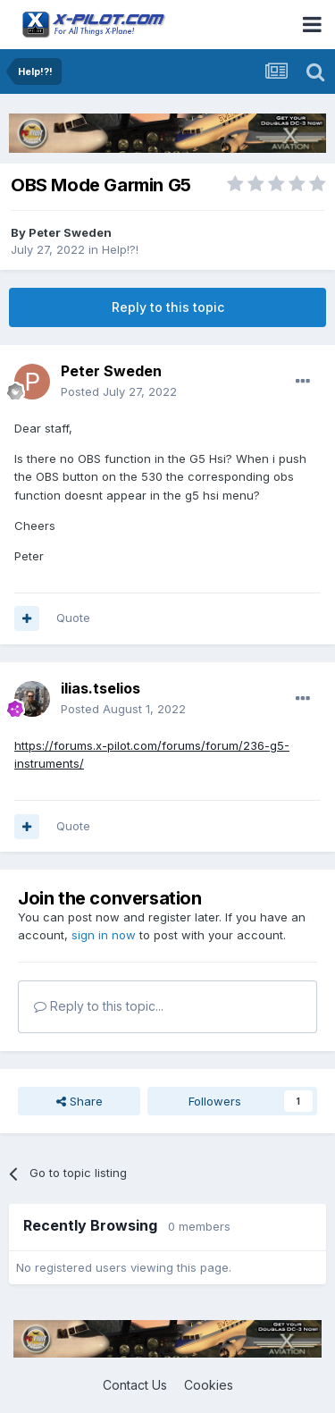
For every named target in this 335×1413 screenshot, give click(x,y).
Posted (119, 391)
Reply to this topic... (98, 1005)
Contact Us (135, 1384)
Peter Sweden (70, 232)
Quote (73, 617)
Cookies (208, 1384)
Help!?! (120, 249)
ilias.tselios (100, 688)
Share (79, 1101)
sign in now (103, 935)
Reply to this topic (168, 307)
